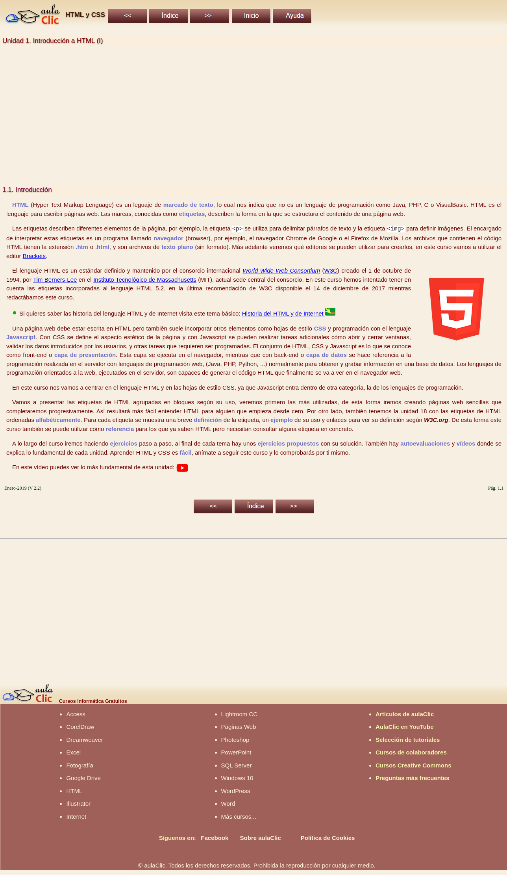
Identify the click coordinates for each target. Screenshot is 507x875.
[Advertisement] (236, 115)
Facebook (214, 837)
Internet (76, 816)
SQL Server (236, 765)
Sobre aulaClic (260, 837)
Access (75, 713)
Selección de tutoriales (408, 739)
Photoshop (235, 739)
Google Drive (83, 777)
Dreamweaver (84, 739)
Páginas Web (238, 726)
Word (228, 803)
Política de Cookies (328, 837)
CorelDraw (80, 726)
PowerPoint (236, 752)
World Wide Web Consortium (281, 270)
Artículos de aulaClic (405, 713)
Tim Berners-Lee (55, 279)
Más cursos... (238, 816)
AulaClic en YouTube (405, 726)
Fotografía (79, 765)
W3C (330, 270)
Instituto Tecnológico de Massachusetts (144, 279)
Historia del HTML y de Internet (288, 313)
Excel (73, 752)
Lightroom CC (239, 713)
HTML (74, 790)
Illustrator (78, 803)
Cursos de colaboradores (411, 752)
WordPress (235, 790)
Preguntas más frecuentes (413, 777)
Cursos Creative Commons (413, 765)
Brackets (34, 255)
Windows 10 (237, 777)
